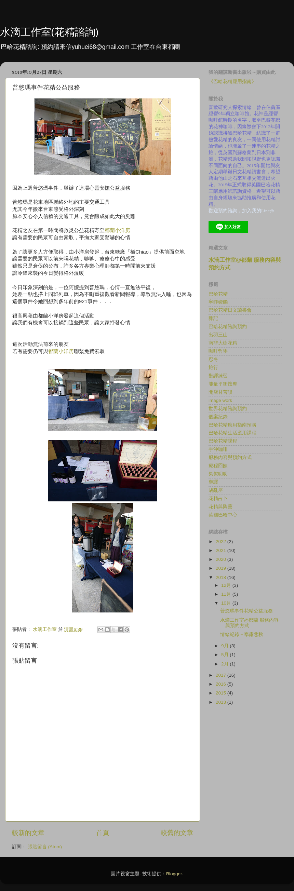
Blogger (174, 873)
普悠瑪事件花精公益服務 (246, 610)
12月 (226, 585)
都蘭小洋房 (117, 230)
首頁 (102, 832)
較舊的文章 (177, 832)
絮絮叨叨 (218, 473)
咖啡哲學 (218, 351)
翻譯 (213, 482)
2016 (221, 684)
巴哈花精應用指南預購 (232, 425)
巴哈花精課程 (223, 441)
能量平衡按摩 (223, 384)
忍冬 (213, 359)
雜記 (213, 318)
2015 (221, 693)
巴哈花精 (218, 294)
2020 (221, 559)
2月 (225, 663)
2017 (221, 675)
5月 (225, 654)
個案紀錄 (218, 416)
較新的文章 (28, 832)
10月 (226, 603)
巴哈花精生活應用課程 (232, 432)
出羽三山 (218, 334)
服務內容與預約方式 (230, 457)
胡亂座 (216, 490)
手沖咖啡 (218, 449)
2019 (221, 568)
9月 (225, 645)
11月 (226, 594)
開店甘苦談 (220, 392)
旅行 (213, 367)
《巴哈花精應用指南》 (232, 81)
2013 (221, 702)
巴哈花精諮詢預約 (228, 326)
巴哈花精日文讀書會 (230, 310)
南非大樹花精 (223, 343)
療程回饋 (218, 465)
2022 (221, 541)
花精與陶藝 (220, 506)
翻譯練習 (218, 375)
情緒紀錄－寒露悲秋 (241, 634)
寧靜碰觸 (218, 302)
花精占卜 (218, 498)
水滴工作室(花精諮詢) (49, 32)
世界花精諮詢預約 (228, 408)
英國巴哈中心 (223, 514)
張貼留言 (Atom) (45, 846)
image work (220, 400)
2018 (221, 577)
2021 (221, 550)
